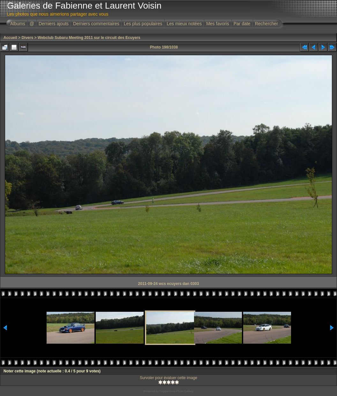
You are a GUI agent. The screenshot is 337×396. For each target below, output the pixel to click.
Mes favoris (217, 23)
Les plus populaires (143, 23)
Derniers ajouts (54, 23)
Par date (242, 23)
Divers (27, 37)
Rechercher (266, 23)
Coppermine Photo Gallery (176, 391)
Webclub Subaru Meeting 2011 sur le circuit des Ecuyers (89, 37)
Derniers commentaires (96, 23)
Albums (17, 23)
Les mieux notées (184, 23)
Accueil (10, 37)
